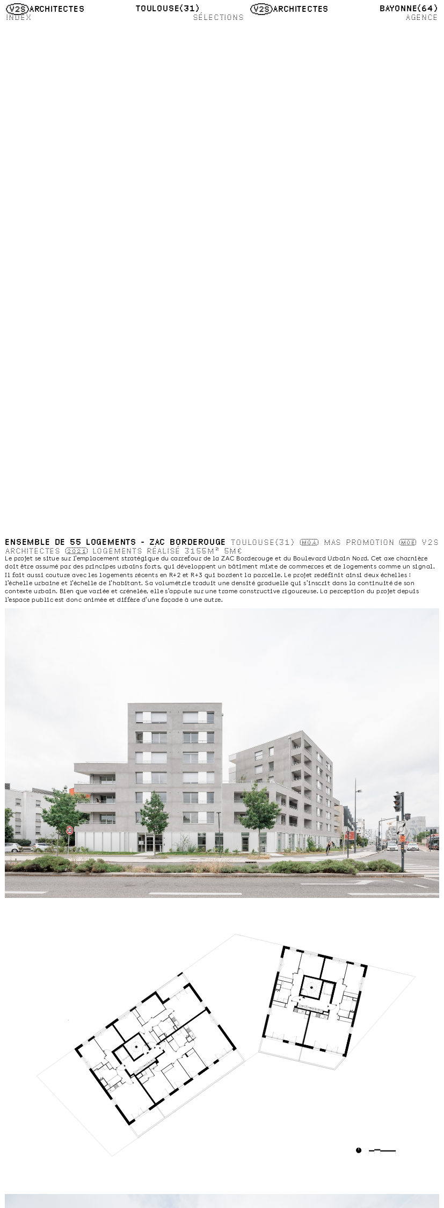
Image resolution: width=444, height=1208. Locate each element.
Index (18, 17)
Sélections (218, 17)
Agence (421, 17)
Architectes (45, 8)
